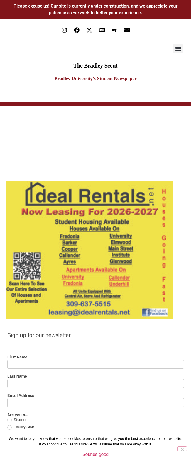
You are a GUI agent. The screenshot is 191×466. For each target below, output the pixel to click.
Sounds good (95, 454)
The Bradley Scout (96, 66)
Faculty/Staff (20, 427)
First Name (17, 357)
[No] (182, 448)
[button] (178, 48)
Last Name (17, 376)
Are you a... (17, 415)
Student (16, 420)
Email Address (20, 395)
